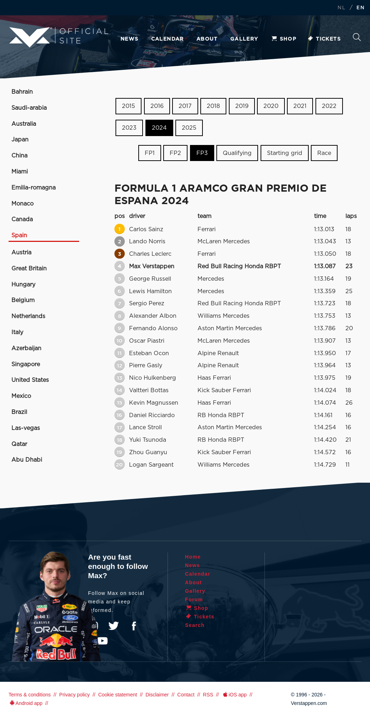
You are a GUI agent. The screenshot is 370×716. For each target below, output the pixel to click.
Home (193, 557)
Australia (23, 124)
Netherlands (28, 316)
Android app (25, 703)
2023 (129, 128)
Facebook (133, 626)
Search (357, 37)
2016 (157, 106)
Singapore (25, 364)
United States (30, 380)
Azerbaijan (26, 348)
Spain (19, 235)
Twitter (113, 626)
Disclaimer (157, 694)
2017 (185, 106)
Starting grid (284, 153)
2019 (241, 106)
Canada (22, 219)
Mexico (21, 396)
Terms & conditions (30, 694)
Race (324, 153)
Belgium (23, 300)
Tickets (324, 39)
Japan (20, 139)
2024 (159, 128)
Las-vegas (25, 428)
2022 (329, 106)
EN (360, 8)
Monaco (22, 204)
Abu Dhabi (26, 460)
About (207, 39)
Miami (19, 172)
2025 (189, 128)
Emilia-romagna (33, 188)
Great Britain (29, 268)
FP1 (150, 153)
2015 (128, 106)
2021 (300, 106)
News (129, 39)
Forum (194, 599)
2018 (213, 106)
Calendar (167, 39)
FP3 (202, 153)
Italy (17, 332)
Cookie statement (117, 694)
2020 (270, 106)
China (19, 156)
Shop (284, 39)
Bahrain (22, 92)
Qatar (19, 444)
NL (341, 8)
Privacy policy (74, 694)
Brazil (19, 412)
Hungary (23, 284)
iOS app (234, 694)
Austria (21, 252)
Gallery (244, 39)
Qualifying (237, 153)
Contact (185, 694)
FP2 (175, 153)
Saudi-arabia (29, 108)
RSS (208, 694)
